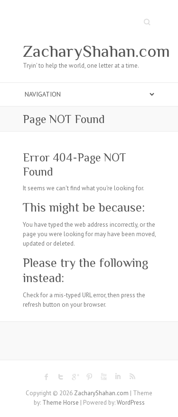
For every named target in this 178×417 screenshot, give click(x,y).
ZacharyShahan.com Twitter (61, 377)
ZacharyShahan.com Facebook (46, 377)
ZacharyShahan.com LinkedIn (118, 377)
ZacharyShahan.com (96, 51)
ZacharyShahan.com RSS (132, 377)
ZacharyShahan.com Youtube (103, 377)
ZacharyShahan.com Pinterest (89, 377)
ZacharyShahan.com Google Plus (75, 377)
